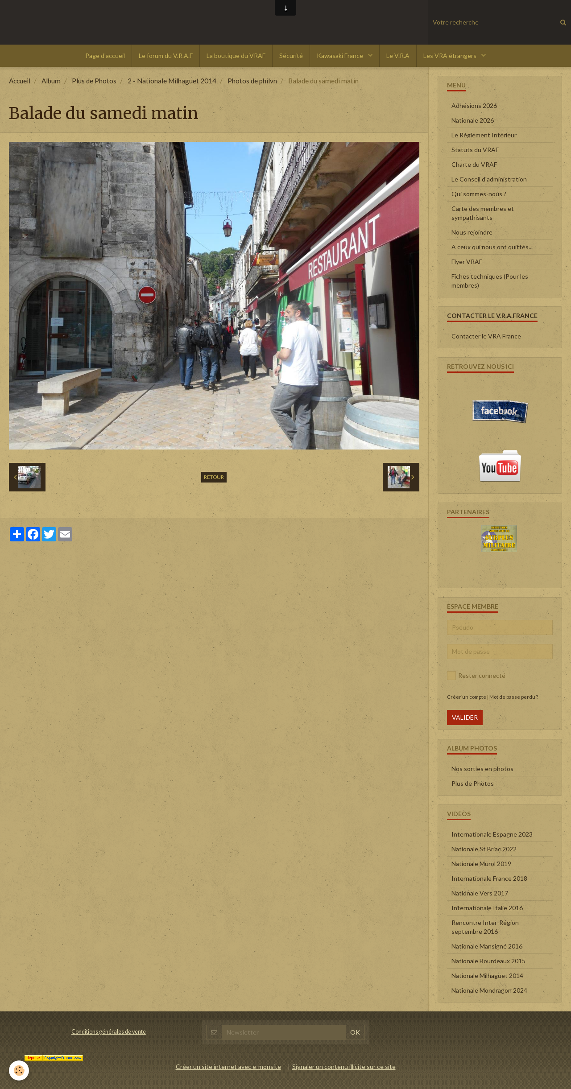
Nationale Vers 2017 (479, 893)
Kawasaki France (340, 55)
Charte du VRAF (474, 164)
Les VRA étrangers (450, 55)
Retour (214, 477)
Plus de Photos (94, 81)
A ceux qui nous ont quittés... (492, 247)
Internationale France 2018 (489, 878)
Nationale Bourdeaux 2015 (488, 961)
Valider (465, 717)
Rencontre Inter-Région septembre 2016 (485, 927)
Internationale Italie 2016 (487, 908)
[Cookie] (19, 1070)
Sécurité (291, 55)
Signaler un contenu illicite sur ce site (344, 1066)
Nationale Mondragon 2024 (489, 990)
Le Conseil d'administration (489, 179)
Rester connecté (476, 675)
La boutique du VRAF (236, 55)
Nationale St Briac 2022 (484, 849)
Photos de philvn (252, 81)
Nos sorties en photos (482, 768)
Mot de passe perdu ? (513, 697)
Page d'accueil (105, 55)
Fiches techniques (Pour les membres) (489, 280)
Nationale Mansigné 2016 (486, 946)
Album (51, 81)
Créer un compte (466, 697)
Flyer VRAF (466, 261)
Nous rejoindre (471, 232)
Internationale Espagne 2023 (492, 834)
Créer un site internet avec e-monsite (228, 1066)
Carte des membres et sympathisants (482, 213)
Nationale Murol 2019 (481, 863)
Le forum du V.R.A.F (166, 55)
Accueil (19, 81)
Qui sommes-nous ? (478, 194)
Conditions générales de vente (108, 1031)
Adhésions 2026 (474, 105)
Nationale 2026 (472, 120)
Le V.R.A (398, 55)
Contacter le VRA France (486, 336)
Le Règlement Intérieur (484, 135)
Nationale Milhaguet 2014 (487, 975)
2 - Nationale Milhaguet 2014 (172, 81)
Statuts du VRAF (475, 149)
